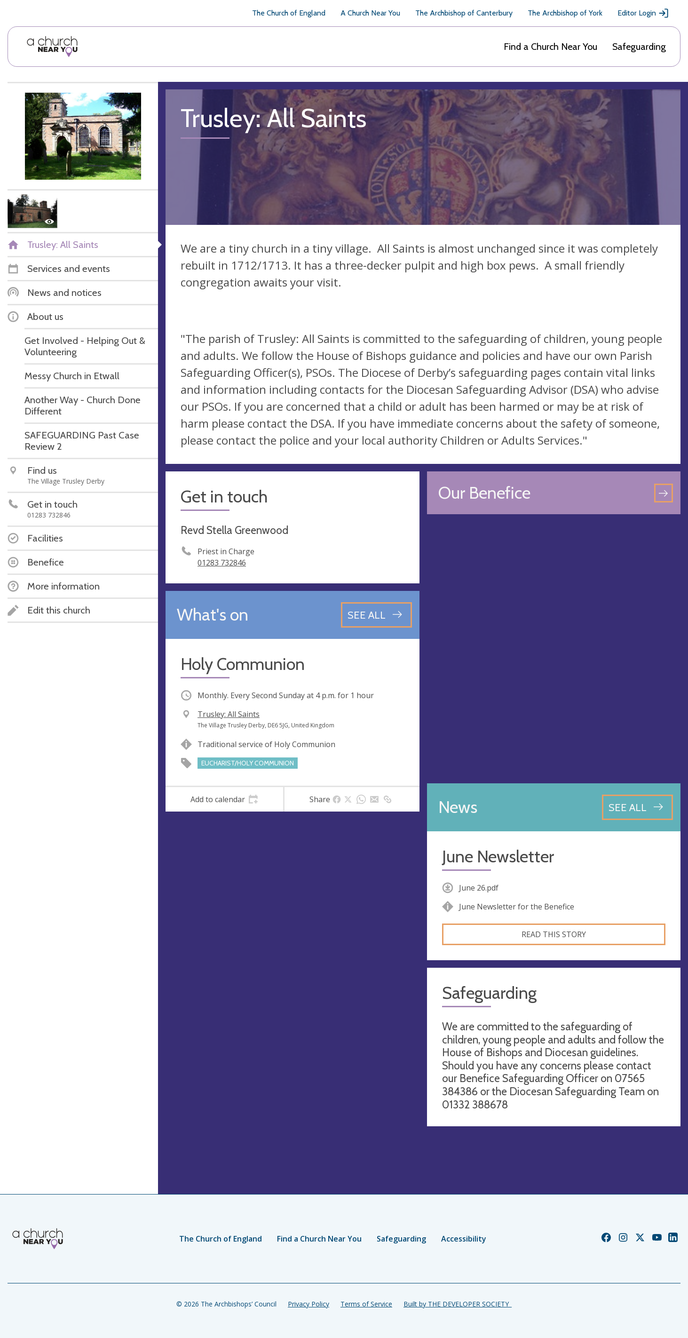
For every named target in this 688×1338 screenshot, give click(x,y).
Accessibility (463, 1239)
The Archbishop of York (565, 12)
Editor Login (643, 13)
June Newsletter (498, 856)
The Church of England (288, 12)
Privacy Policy (308, 1303)
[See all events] (376, 615)
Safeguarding (639, 46)
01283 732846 (222, 563)
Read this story (554, 934)
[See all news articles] (637, 807)
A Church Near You (370, 12)
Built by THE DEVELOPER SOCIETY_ (457, 1303)
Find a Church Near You (550, 46)
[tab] (224, 799)
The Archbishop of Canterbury (464, 12)
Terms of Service (366, 1303)
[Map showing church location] (554, 649)
